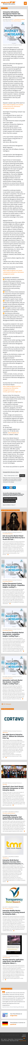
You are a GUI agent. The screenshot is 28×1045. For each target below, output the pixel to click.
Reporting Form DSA (14, 1040)
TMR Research (6, 858)
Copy (22, 475)
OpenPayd (5, 784)
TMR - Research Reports (8, 908)
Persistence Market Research (9, 813)
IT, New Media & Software (19, 19)
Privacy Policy (11, 1039)
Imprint (5, 1039)
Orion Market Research (16, 20)
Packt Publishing (6, 957)
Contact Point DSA (5, 1040)
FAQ (2, 1039)
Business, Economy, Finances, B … (15, 532)
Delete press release (10, 498)
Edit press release (9, 501)
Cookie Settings (22, 1040)
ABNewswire (5, 732)
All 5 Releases (6, 704)
